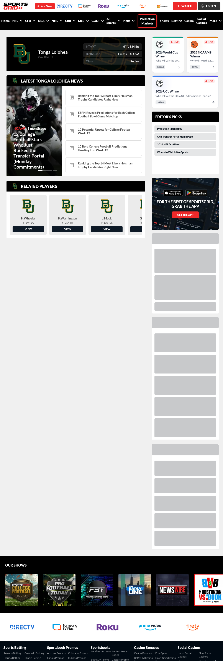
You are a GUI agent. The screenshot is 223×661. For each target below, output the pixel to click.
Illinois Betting (33, 657)
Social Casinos (201, 20)
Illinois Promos (55, 657)
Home (5, 21)
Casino (189, 21)
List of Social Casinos (185, 654)
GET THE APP (185, 214)
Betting (176, 21)
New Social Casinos (205, 654)
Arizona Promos (56, 653)
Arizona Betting (12, 653)
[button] (42, 170)
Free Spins (161, 653)
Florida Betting (11, 657)
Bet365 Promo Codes (120, 653)
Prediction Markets (147, 21)
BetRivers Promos (101, 651)
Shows (164, 21)
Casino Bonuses (143, 653)
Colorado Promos (78, 653)
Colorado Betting (34, 653)
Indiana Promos (77, 657)
